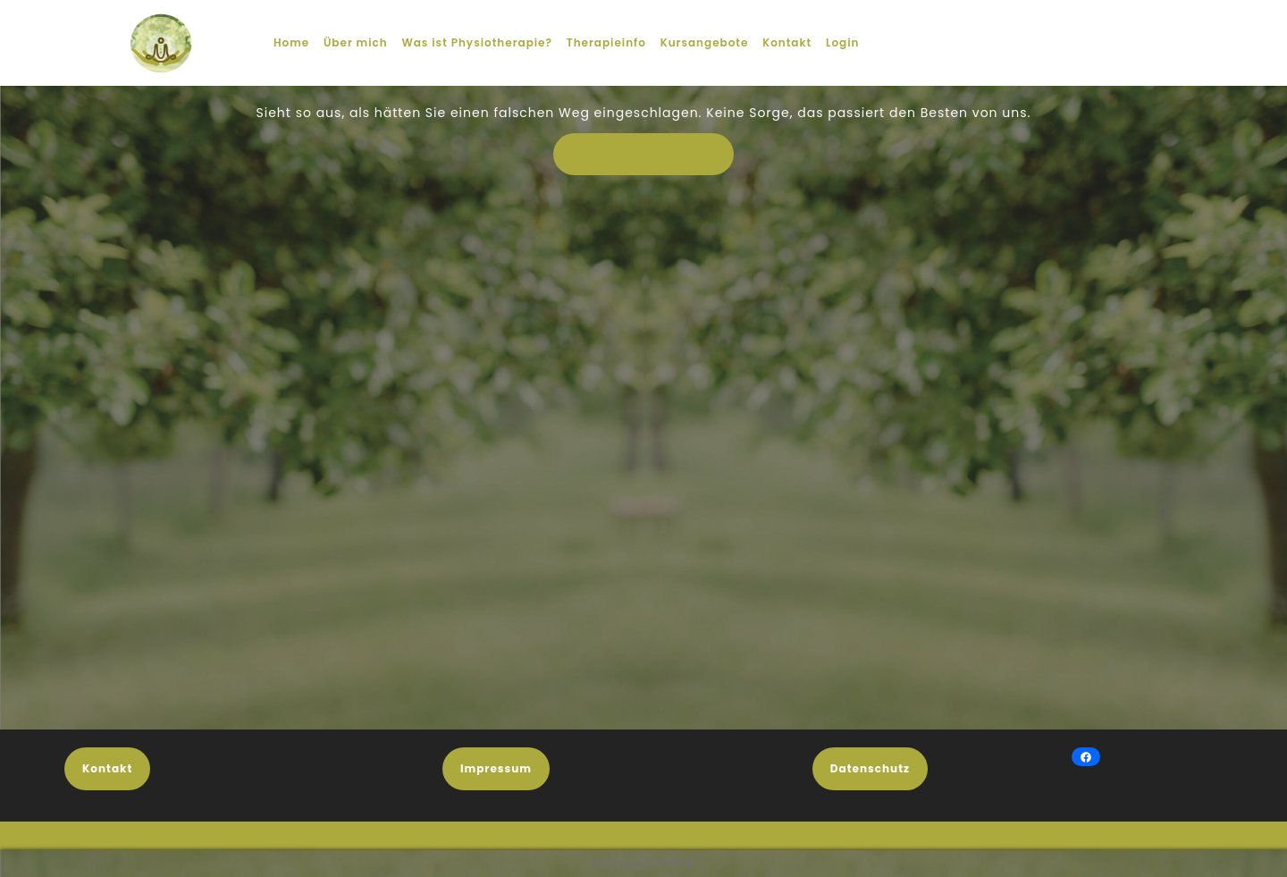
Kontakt (787, 42)
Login (843, 42)
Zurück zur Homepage (652, 159)
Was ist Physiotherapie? (476, 42)
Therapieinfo (606, 42)
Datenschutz (870, 768)
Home (291, 42)
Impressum (496, 768)
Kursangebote (704, 42)
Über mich (356, 42)
